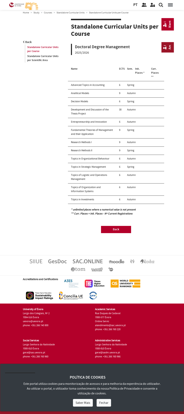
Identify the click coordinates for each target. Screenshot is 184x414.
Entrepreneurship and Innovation (89, 122)
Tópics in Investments (82, 199)
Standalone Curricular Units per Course (43, 49)
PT (135, 4)
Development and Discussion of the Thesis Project (90, 111)
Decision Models (79, 101)
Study (36, 12)
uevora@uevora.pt (33, 321)
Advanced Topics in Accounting (88, 85)
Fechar (103, 403)
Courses (48, 12)
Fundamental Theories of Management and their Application (92, 132)
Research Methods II (81, 150)
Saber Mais (83, 403)
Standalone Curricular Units (71, 12)
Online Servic (102, 321)
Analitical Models (80, 93)
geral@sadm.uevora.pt (107, 352)
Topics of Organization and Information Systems (86, 189)
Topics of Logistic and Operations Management (89, 177)
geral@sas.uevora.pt (34, 352)
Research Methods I (81, 142)
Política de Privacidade (124, 389)
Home (26, 12)
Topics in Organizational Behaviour (90, 158)
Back (27, 42)
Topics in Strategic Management (88, 167)
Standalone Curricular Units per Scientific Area (43, 58)
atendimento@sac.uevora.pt (110, 325)
